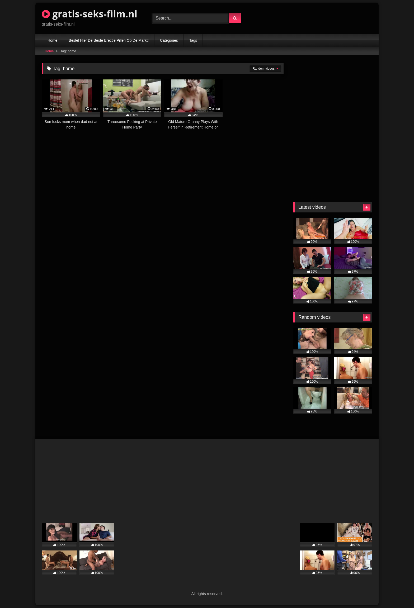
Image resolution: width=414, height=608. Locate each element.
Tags (193, 40)
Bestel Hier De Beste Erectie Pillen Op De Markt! (109, 40)
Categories (169, 40)
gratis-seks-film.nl (89, 13)
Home (52, 40)
